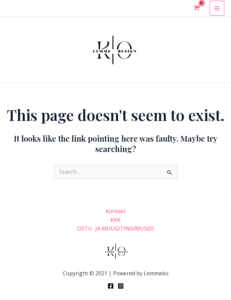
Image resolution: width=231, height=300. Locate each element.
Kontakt (116, 211)
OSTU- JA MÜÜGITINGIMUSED (115, 228)
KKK (116, 219)
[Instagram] (121, 286)
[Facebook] (111, 286)
